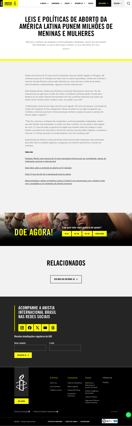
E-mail (51, 343)
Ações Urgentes (73, 386)
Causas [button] (67, 3)
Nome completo (20, 343)
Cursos (90, 3)
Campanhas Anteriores (72, 395)
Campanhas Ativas (74, 390)
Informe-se (107, 377)
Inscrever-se (23, 355)
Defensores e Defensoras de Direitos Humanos (91, 385)
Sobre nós (53, 383)
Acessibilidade (84, 421)
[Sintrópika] (114, 411)
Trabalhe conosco (56, 390)
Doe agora (21, 401)
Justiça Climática (91, 397)
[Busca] (128, 3)
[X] (37, 327)
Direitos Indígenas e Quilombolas (92, 392)
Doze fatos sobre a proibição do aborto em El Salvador (48, 167)
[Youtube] (45, 327)
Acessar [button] (117, 3)
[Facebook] (30, 327)
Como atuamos (55, 386)
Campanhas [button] (55, 3)
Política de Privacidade (55, 421)
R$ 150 (87, 234)
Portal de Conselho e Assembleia (46, 412)
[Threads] (53, 327)
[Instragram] (22, 327)
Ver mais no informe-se (66, 279)
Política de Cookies (71, 421)
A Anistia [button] (43, 3)
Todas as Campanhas (75, 383)
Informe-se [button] (79, 3)
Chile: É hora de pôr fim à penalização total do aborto (48, 174)
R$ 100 (76, 234)
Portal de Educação (22, 412)
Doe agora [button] (102, 3)
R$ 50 (66, 234)
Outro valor (99, 234)
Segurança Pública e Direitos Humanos (92, 401)
